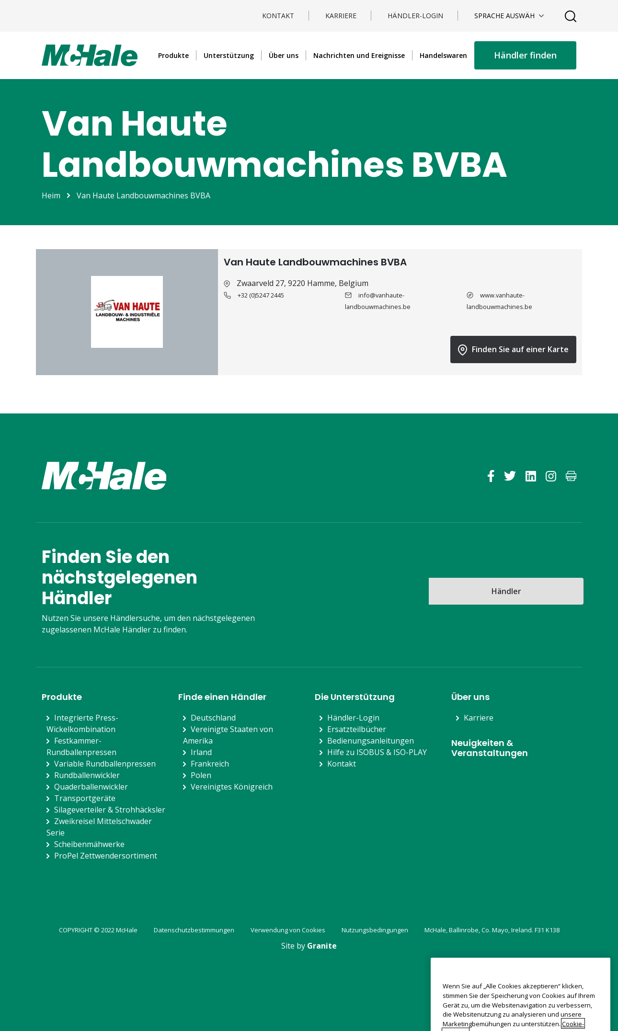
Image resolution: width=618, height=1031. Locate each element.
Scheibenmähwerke (89, 844)
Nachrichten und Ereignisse (359, 55)
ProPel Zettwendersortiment (105, 855)
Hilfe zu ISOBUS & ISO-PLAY (377, 752)
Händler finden (525, 55)
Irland (201, 752)
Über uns (283, 55)
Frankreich (210, 763)
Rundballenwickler (87, 775)
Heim (51, 195)
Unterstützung (229, 55)
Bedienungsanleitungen (370, 740)
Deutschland (213, 717)
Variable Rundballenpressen (105, 763)
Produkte (173, 55)
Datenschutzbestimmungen (194, 930)
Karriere (340, 15)
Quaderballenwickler (91, 786)
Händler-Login (415, 15)
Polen (201, 775)
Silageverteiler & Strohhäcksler (109, 809)
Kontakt (278, 15)
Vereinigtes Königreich (232, 786)
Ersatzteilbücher (356, 729)
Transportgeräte (84, 798)
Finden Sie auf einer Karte (513, 349)
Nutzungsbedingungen (375, 930)
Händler (506, 591)
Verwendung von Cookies (288, 930)
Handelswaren (443, 55)
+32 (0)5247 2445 (261, 295)
